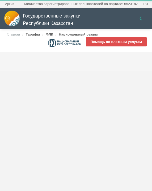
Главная (13, 34)
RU (145, 4)
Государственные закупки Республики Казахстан (42, 19)
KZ (136, 4)
